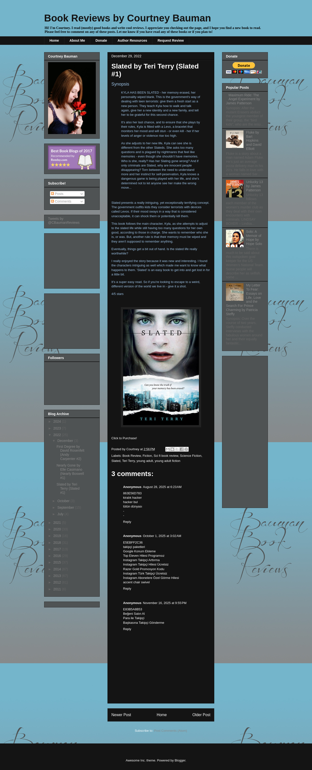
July (60, 514)
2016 (57, 556)
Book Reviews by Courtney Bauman (127, 18)
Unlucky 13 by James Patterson (254, 186)
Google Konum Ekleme (139, 551)
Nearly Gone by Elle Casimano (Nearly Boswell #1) (70, 471)
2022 (57, 435)
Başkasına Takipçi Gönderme (143, 622)
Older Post (201, 715)
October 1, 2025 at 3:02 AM (162, 536)
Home (54, 40)
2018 (57, 543)
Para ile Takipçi (133, 618)
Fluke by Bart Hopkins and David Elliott (254, 140)
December (65, 441)
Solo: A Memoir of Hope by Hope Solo (254, 238)
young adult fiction (167, 461)
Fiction (147, 456)
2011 (57, 589)
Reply (127, 522)
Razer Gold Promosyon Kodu (143, 569)
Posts (57, 194)
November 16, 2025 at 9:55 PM (164, 603)
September (66, 507)
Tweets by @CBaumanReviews (63, 220)
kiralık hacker (132, 497)
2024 (57, 421)
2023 (57, 428)
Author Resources (132, 40)
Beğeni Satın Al (134, 613)
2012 (57, 582)
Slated (115, 461)
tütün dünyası (132, 506)
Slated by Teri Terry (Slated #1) (68, 488)
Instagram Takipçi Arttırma (141, 560)
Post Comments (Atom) (170, 730)
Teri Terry (128, 461)
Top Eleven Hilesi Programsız (144, 555)
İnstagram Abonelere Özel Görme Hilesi (151, 578)
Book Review (132, 456)
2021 (57, 523)
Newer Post (121, 715)
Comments (61, 201)
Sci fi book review (166, 456)
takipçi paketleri (134, 547)
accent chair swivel (136, 582)
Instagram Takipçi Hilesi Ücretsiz (146, 564)
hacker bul (130, 502)
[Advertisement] (72, 259)
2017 (57, 549)
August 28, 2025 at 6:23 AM (162, 487)
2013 (57, 576)
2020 (57, 529)
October (63, 501)
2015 (57, 562)
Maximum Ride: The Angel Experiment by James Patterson (243, 99)
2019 (57, 536)
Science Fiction (190, 456)
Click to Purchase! (124, 438)
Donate (101, 40)
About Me (77, 40)
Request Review (170, 40)
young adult (144, 461)
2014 (57, 569)
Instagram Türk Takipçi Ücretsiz (145, 573)
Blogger (180, 760)
